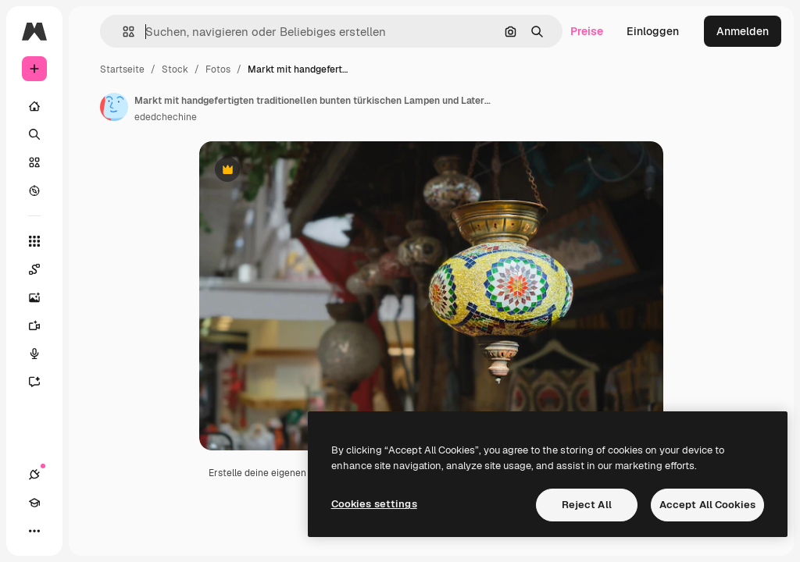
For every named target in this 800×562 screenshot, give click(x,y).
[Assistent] (42, 381)
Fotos (217, 69)
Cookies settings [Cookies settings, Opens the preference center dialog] (374, 503)
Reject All (587, 504)
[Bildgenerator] (42, 297)
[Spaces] (42, 269)
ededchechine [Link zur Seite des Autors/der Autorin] (165, 117)
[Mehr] (34, 530)
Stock (175, 69)
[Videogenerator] (42, 325)
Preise (586, 31)
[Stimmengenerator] (42, 353)
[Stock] (34, 162)
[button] (122, 31)
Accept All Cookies (707, 504)
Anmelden (742, 31)
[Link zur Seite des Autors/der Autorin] (114, 107)
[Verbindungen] (34, 474)
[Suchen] (34, 134)
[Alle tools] (34, 241)
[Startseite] (34, 106)
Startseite (122, 69)
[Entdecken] (34, 190)
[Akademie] (34, 502)
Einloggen (653, 31)
